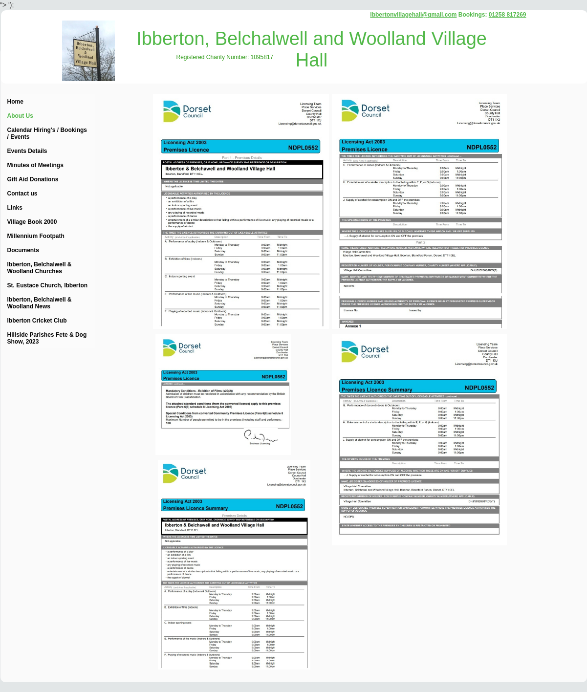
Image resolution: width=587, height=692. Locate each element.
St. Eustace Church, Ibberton (47, 285)
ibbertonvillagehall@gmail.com (413, 14)
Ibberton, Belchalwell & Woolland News (39, 303)
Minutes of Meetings (35, 165)
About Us (20, 115)
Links (14, 207)
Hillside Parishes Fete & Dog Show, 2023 (47, 338)
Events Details (27, 151)
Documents (23, 250)
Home (15, 101)
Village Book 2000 (32, 221)
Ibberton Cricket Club (37, 320)
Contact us (22, 193)
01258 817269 (507, 14)
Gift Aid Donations (33, 179)
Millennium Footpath (36, 236)
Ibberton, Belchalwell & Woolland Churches (39, 268)
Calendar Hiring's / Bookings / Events (47, 133)
